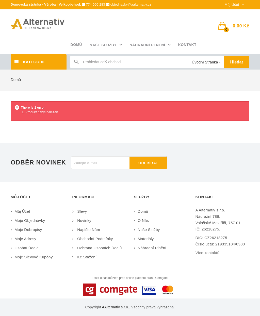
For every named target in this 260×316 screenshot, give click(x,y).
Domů (16, 79)
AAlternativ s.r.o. (115, 307)
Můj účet (22, 211)
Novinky (83, 220)
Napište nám (88, 229)
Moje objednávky (29, 220)
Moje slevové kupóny (33, 257)
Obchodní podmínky (94, 239)
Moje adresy (25, 239)
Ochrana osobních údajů (99, 248)
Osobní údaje (26, 248)
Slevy (81, 211)
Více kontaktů (208, 253)
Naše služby (149, 229)
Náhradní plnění (152, 248)
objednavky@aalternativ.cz (130, 4)
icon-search (76, 63)
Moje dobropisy (28, 229)
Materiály (146, 239)
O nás (143, 220)
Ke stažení (86, 257)
